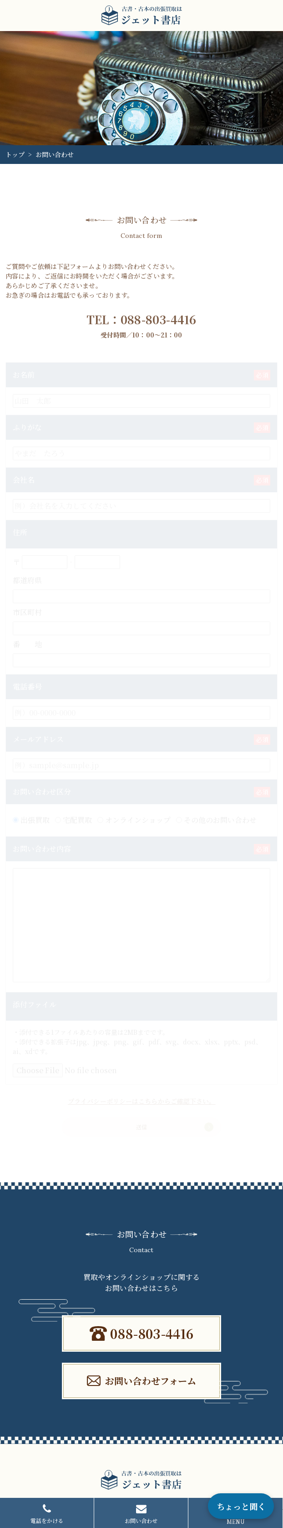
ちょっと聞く (241, 1506)
